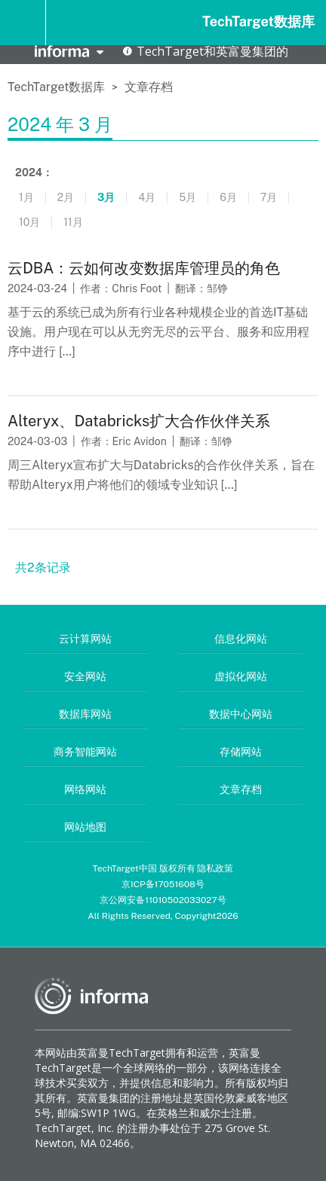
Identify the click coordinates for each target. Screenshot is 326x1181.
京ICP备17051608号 (163, 884)
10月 (29, 222)
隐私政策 (215, 868)
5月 (187, 197)
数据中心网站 (240, 714)
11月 (72, 222)
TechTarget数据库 (258, 21)
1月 (26, 197)
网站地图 (85, 827)
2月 (65, 197)
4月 (146, 197)
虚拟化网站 (240, 676)
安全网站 (85, 676)
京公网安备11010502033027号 (163, 900)
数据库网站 (85, 714)
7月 (268, 197)
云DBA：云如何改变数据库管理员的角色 (144, 268)
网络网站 (85, 789)
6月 (228, 197)
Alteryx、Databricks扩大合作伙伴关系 (139, 421)
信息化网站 (240, 639)
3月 (106, 197)
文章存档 (149, 87)
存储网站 (241, 752)
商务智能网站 (85, 752)
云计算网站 (85, 639)
